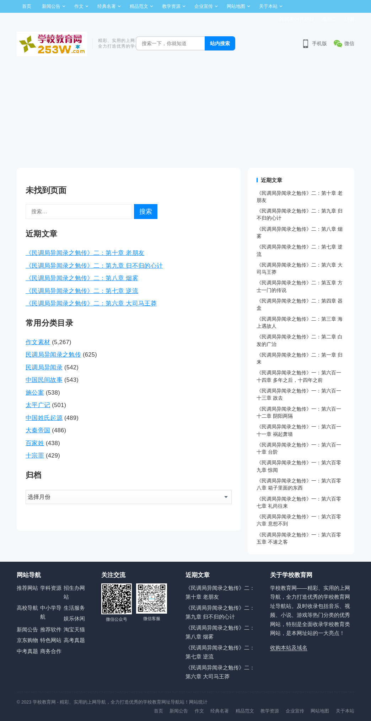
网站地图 (236, 6)
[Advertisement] (185, 114)
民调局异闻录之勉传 (53, 354)
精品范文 (139, 6)
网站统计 (198, 702)
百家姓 (35, 443)
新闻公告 (51, 6)
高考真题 (74, 640)
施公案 (35, 392)
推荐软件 (50, 629)
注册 (349, 19)
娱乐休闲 (74, 618)
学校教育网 (44, 702)
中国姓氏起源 (44, 418)
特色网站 (50, 640)
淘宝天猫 (74, 629)
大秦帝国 (38, 430)
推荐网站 (27, 588)
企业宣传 (203, 6)
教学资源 (171, 6)
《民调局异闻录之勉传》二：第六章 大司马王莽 (91, 303)
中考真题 (27, 651)
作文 (79, 6)
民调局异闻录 (44, 367)
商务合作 (50, 651)
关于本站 (268, 6)
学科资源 (50, 588)
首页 (26, 6)
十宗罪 (35, 455)
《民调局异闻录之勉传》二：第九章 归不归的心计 (94, 265)
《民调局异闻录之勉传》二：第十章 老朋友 (85, 253)
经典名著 (106, 6)
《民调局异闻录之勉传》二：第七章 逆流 (82, 291)
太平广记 (38, 405)
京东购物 (27, 640)
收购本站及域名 (288, 648)
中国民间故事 (44, 379)
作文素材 (38, 342)
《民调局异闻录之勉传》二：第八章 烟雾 (82, 278)
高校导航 (27, 608)
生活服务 (74, 608)
